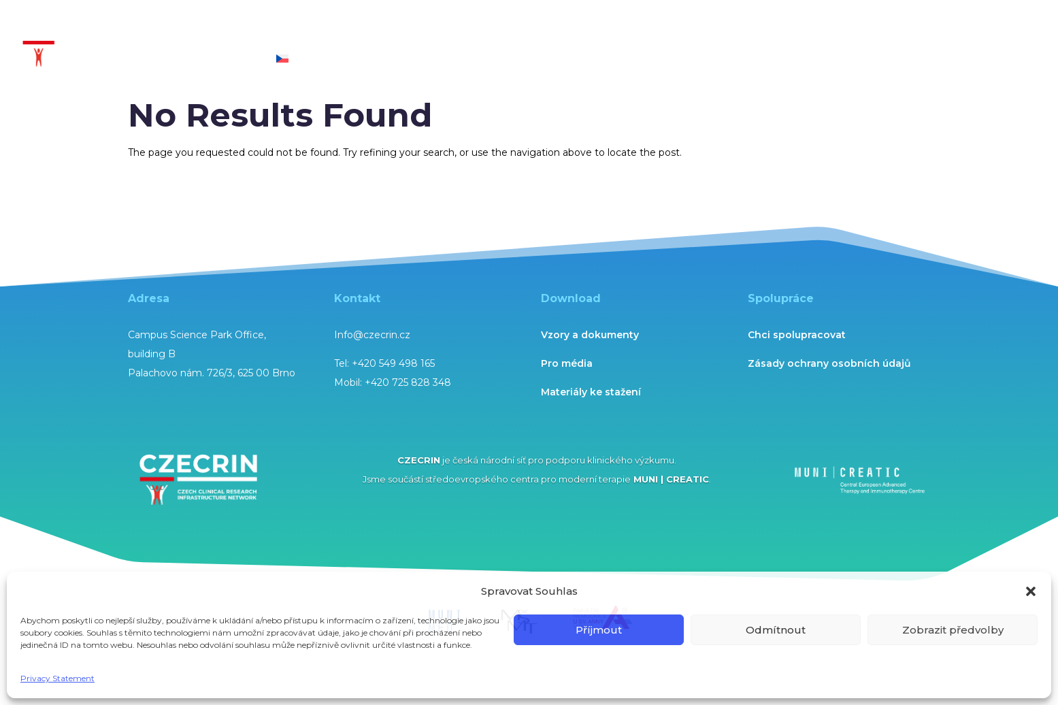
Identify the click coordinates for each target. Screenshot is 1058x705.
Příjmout (599, 629)
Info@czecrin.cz (372, 335)
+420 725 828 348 (408, 382)
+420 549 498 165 (393, 363)
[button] (1031, 591)
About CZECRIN (148, 59)
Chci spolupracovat (797, 335)
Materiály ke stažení (591, 392)
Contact (238, 59)
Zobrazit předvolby (953, 629)
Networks (814, 27)
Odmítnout (776, 629)
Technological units (453, 27)
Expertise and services (328, 27)
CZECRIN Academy (581, 27)
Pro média (567, 363)
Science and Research (702, 27)
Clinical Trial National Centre (182, 27)
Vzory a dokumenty (590, 335)
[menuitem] (282, 70)
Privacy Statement (57, 678)
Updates (891, 27)
